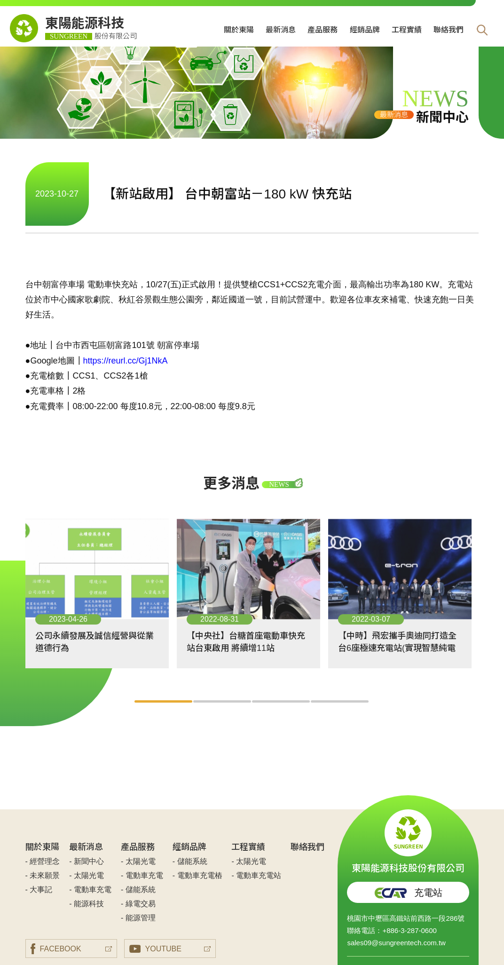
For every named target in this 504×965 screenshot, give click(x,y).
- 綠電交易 (138, 904)
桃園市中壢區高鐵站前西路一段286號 (406, 918)
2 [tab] (222, 712)
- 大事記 (39, 890)
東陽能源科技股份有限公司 (408, 841)
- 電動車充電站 (256, 875)
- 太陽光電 (86, 875)
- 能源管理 (138, 918)
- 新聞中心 (86, 861)
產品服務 (322, 30)
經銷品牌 (365, 30)
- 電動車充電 (90, 890)
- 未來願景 (42, 875)
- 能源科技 (86, 904)
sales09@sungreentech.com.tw (396, 943)
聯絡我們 (448, 30)
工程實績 (407, 30)
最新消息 (281, 30)
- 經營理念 (42, 861)
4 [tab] (340, 712)
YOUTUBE (155, 949)
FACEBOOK (56, 948)
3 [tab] (281, 712)
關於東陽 (239, 30)
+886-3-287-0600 (409, 930)
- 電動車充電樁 (197, 875)
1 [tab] (163, 712)
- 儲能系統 (138, 890)
